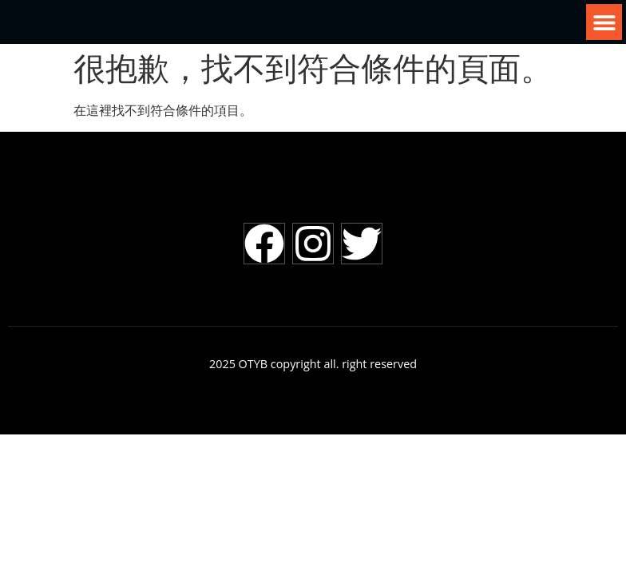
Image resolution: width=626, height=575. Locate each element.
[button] (604, 22)
